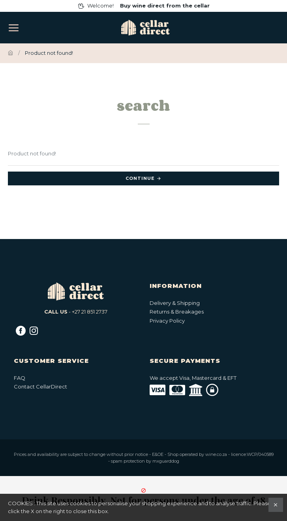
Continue (140, 178)
